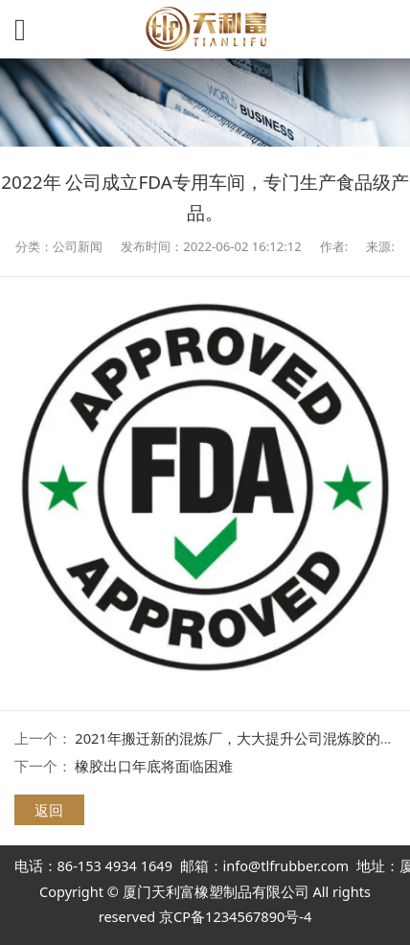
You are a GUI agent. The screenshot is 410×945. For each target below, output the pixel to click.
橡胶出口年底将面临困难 (154, 765)
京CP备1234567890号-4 (235, 916)
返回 (48, 809)
